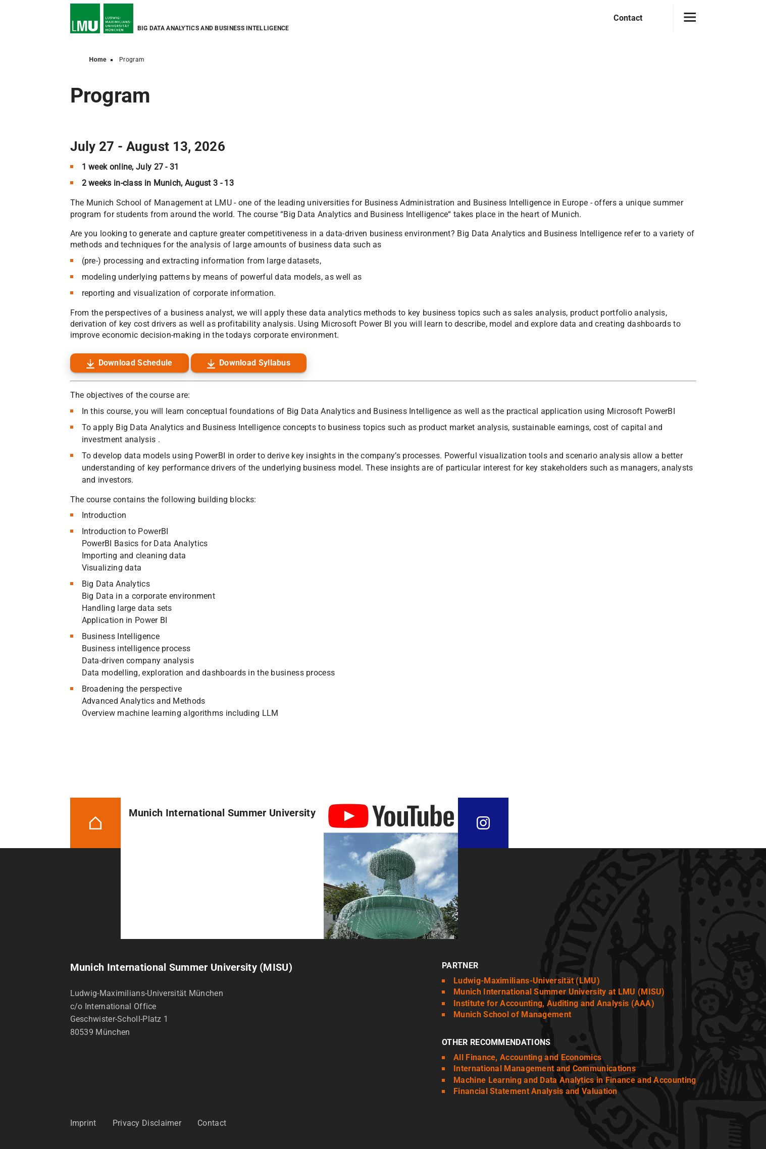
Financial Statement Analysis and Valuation (535, 1091)
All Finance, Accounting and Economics (527, 1057)
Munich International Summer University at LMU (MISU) (559, 992)
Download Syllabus (254, 363)
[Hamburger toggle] (690, 18)
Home (98, 59)
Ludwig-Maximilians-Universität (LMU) (526, 980)
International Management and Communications (544, 1068)
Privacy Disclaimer (147, 1123)
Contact (628, 18)
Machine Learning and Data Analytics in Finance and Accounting (574, 1080)
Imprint (83, 1123)
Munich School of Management (512, 1014)
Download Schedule (135, 363)
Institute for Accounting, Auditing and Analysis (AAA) (553, 1003)
